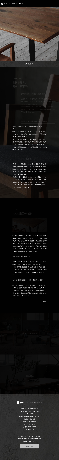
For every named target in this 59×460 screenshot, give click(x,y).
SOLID (45, 301)
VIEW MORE (29, 446)
